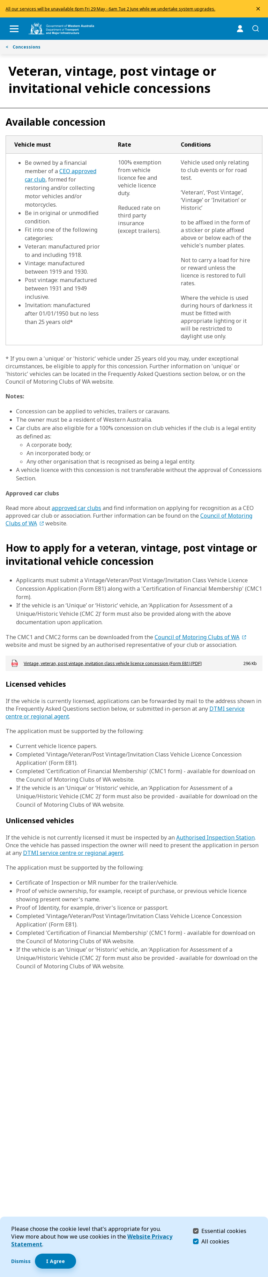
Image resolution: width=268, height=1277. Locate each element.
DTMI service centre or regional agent (73, 853)
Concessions (23, 47)
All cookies (215, 1241)
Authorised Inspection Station (215, 837)
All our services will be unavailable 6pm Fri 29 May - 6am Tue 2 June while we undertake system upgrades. (110, 9)
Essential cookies (223, 1231)
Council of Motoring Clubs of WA (197, 637)
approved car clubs (76, 508)
